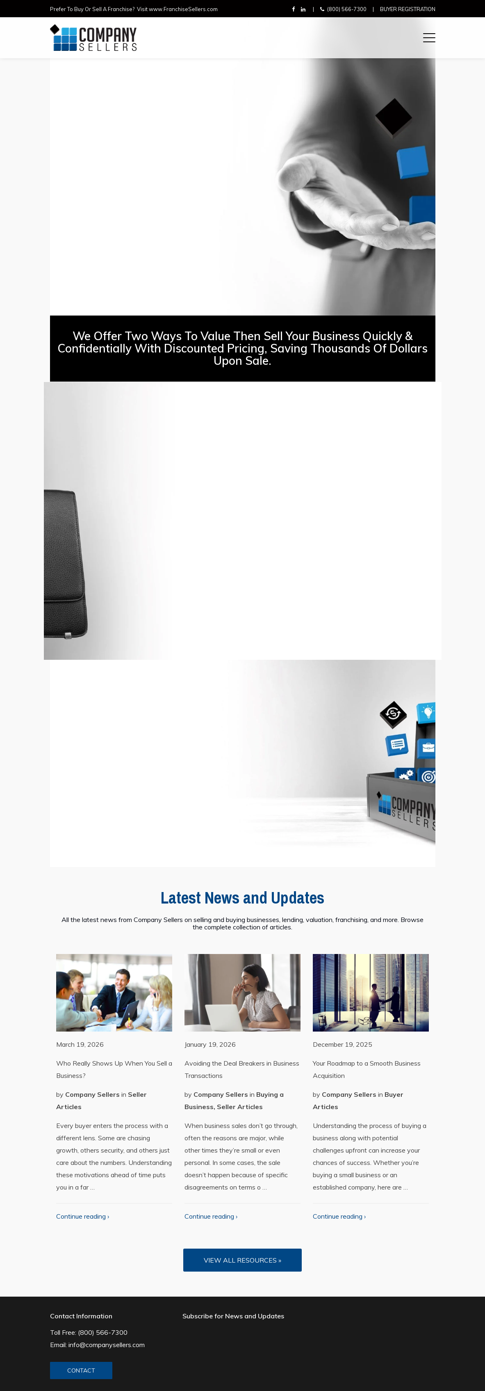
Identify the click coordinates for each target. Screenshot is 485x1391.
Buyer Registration (407, 9)
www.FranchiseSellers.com (183, 9)
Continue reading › (82, 1216)
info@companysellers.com (106, 1345)
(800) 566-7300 (347, 9)
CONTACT (81, 1370)
